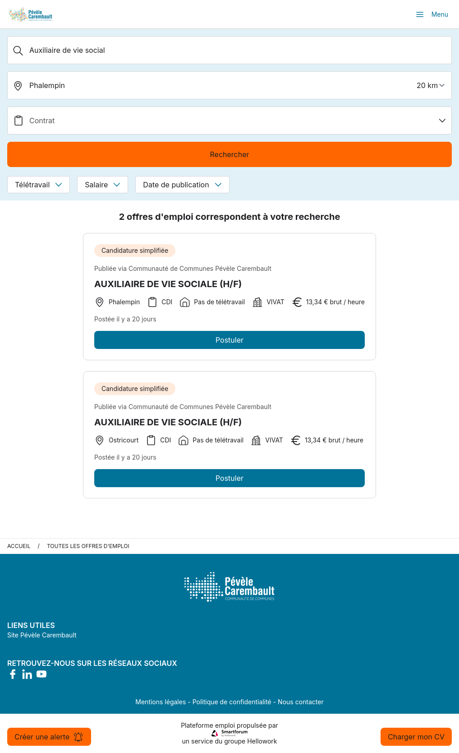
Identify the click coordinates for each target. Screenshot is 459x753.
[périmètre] (432, 85)
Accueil (19, 546)
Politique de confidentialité (232, 702)
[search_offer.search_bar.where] (229, 85)
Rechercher (229, 154)
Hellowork (262, 741)
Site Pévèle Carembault (42, 635)
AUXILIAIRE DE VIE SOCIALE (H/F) (168, 284)
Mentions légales (160, 702)
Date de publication (182, 184)
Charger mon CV (416, 736)
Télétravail (38, 184)
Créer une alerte (49, 736)
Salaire (102, 184)
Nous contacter (301, 702)
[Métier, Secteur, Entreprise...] (229, 50)
